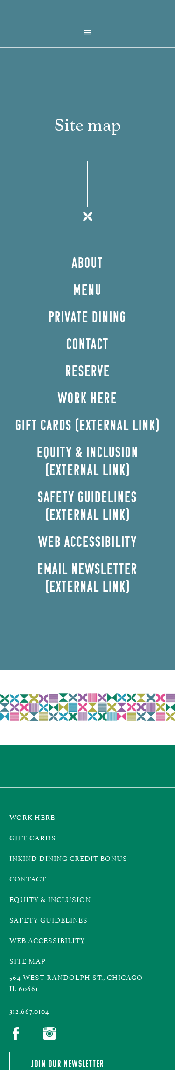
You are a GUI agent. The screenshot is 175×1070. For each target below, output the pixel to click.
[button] (88, 33)
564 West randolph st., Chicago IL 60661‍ (76, 982)
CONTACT (27, 878)
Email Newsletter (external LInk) (87, 577)
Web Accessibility (47, 939)
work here (32, 816)
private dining (87, 316)
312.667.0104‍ (29, 1010)
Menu (87, 289)
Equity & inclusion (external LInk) (88, 461)
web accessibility (87, 541)
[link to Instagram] (52, 1034)
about (87, 262)
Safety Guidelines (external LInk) (87, 506)
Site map (27, 960)
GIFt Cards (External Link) (87, 425)
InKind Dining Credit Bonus (70, 857)
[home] (87, 9)
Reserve (87, 371)
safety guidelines (48, 919)
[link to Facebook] (18, 1034)
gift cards (32, 837)
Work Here (87, 398)
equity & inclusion (50, 898)
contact (87, 344)
